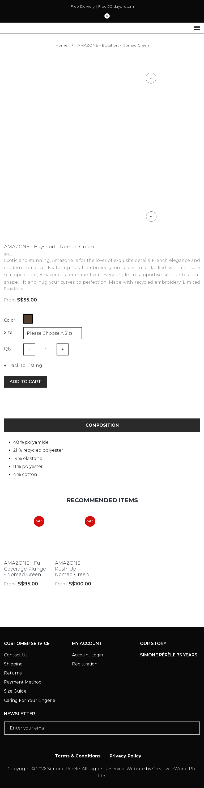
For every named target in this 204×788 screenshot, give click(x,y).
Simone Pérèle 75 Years (168, 654)
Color (9, 320)
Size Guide (15, 691)
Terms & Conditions (77, 755)
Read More (13, 288)
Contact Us (15, 654)
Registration (84, 664)
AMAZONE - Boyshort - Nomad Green (113, 45)
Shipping (13, 664)
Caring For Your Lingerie (29, 700)
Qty (8, 348)
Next (151, 216)
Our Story (153, 643)
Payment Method (23, 682)
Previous (151, 78)
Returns (13, 673)
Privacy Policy (125, 755)
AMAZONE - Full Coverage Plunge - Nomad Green (25, 568)
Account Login (87, 654)
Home (61, 45)
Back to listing (25, 365)
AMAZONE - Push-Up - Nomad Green (72, 568)
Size (8, 332)
